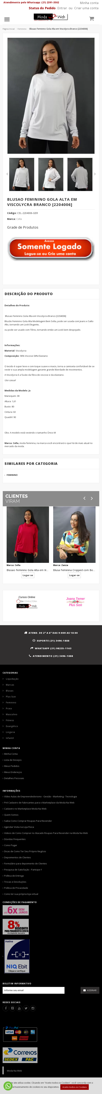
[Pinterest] (12, 1008)
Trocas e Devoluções (15, 881)
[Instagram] (33, 1008)
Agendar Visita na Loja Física (19, 827)
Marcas (10, 684)
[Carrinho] (93, 19)
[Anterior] (84, 498)
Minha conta (89, 3)
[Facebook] (6, 1008)
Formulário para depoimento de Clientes (25, 863)
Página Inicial (9, 29)
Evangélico (12, 726)
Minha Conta (11, 753)
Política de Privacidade (16, 887)
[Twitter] (26, 1008)
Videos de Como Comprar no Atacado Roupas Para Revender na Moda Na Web (46, 833)
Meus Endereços (13, 772)
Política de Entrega (14, 875)
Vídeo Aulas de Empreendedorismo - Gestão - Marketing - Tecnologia (40, 796)
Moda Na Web (14, 1070)
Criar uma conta (86, 8)
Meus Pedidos (11, 766)
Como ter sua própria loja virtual (21, 894)
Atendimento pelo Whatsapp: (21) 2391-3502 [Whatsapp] (31, 2)
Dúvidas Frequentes (15, 839)
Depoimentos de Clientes (17, 857)
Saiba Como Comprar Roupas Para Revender (28, 820)
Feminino (22, 29)
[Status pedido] (42, 8)
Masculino (11, 714)
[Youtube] (19, 1008)
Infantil (10, 738)
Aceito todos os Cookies (74, 1087)
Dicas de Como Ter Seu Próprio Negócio (25, 851)
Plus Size (11, 696)
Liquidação (12, 678)
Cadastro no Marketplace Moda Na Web (25, 808)
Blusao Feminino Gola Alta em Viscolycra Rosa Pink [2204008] (44, 570)
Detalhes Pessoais (14, 778)
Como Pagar (10, 845)
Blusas (9, 690)
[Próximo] (91, 498)
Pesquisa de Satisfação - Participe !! (23, 869)
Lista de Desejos (13, 759)
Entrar (62, 8)
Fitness (10, 720)
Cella (19, 219)
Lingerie (10, 732)
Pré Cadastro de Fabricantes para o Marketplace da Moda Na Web (39, 802)
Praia (9, 708)
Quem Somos (11, 814)
